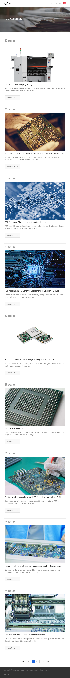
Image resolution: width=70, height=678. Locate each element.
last (48, 661)
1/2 (37, 661)
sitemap (6, 674)
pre (29, 661)
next (42, 661)
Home (23, 661)
